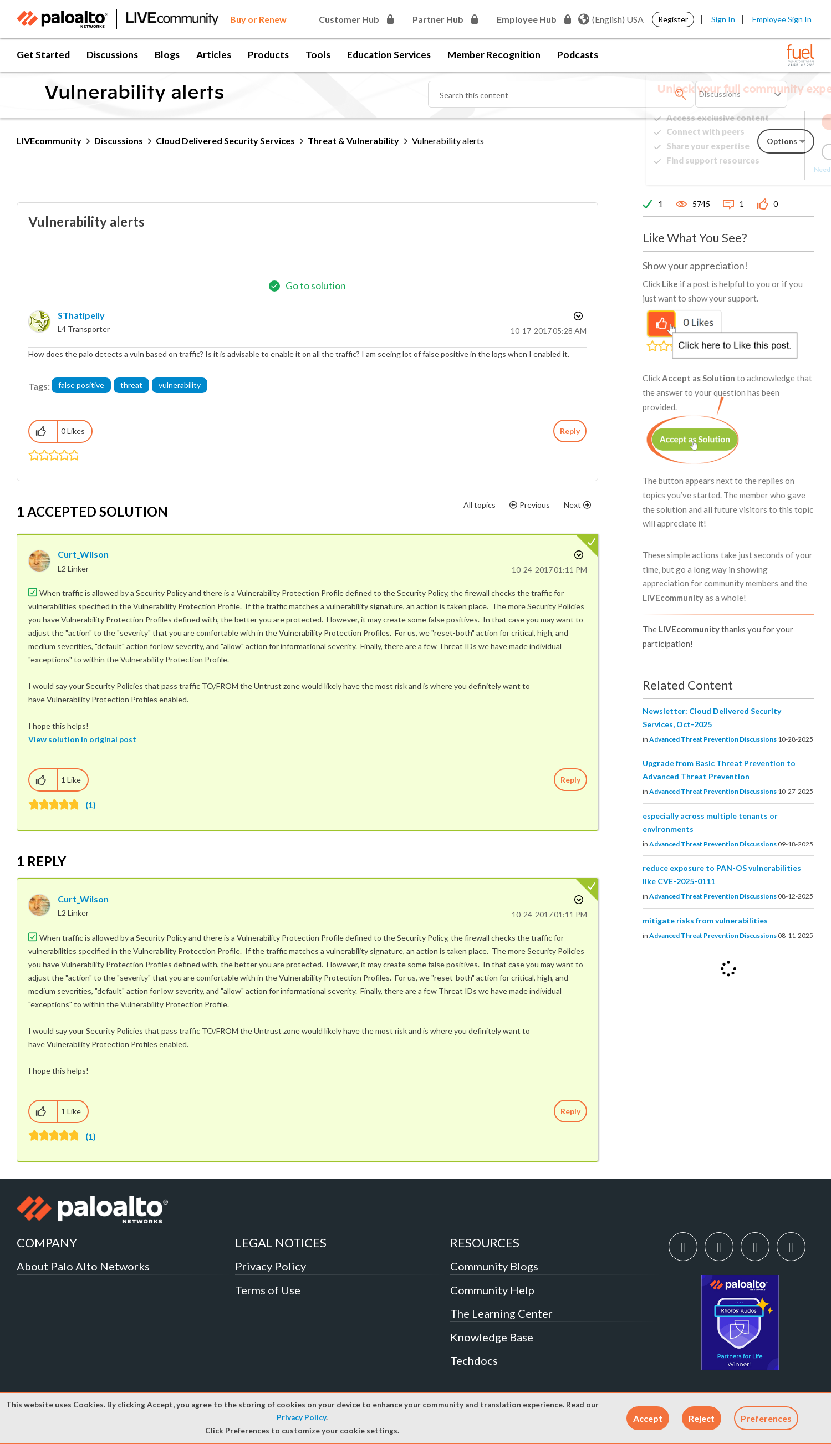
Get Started (43, 54)
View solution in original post (82, 739)
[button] (647, 1418)
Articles (213, 54)
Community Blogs (494, 1266)
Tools (317, 54)
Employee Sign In (782, 19)
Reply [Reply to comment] (570, 779)
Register (673, 19)
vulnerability (180, 385)
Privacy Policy (301, 1417)
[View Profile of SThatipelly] (81, 315)
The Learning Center (501, 1313)
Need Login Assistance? (764, 169)
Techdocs (474, 1360)
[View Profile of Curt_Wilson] (83, 554)
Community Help (492, 1290)
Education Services (389, 54)
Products (268, 54)
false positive (81, 385)
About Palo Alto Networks (83, 1266)
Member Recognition (494, 54)
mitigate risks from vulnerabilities (705, 920)
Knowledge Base (491, 1337)
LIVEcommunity (49, 140)
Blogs (167, 54)
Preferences (766, 1418)
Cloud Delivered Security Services (225, 140)
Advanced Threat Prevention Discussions (713, 739)
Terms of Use (267, 1290)
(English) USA (611, 19)
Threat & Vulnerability (353, 140)
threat (131, 385)
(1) (90, 804)
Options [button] (577, 316)
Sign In (723, 19)
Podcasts (577, 54)
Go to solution (316, 285)
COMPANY (47, 1242)
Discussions (112, 54)
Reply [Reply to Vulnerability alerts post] (570, 431)
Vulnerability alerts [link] (448, 140)
